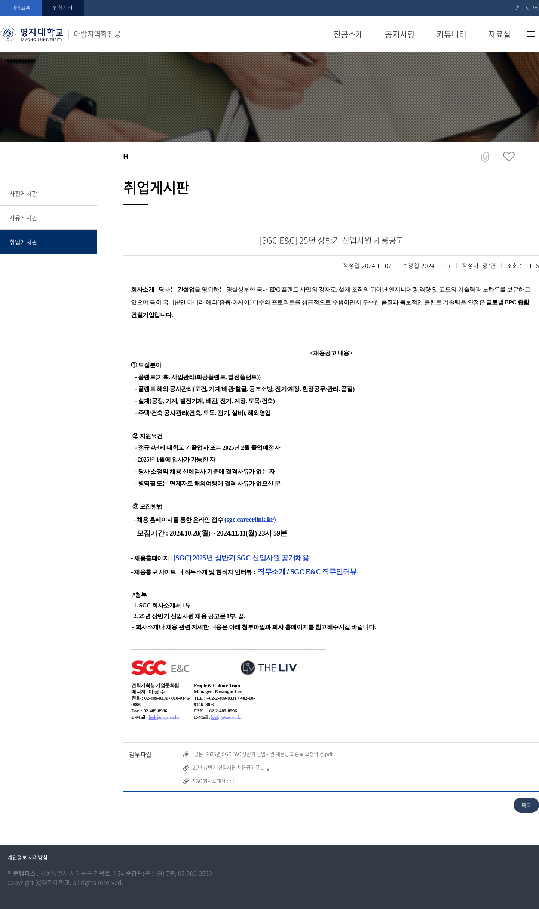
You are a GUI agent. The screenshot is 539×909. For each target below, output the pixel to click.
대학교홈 (21, 7)
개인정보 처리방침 (27, 857)
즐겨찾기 (509, 156)
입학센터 (63, 7)
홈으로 (125, 156)
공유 (485, 156)
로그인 (532, 7)
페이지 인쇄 (534, 156)
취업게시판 (23, 241)
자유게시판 (23, 217)
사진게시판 (23, 193)
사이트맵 (530, 34)
